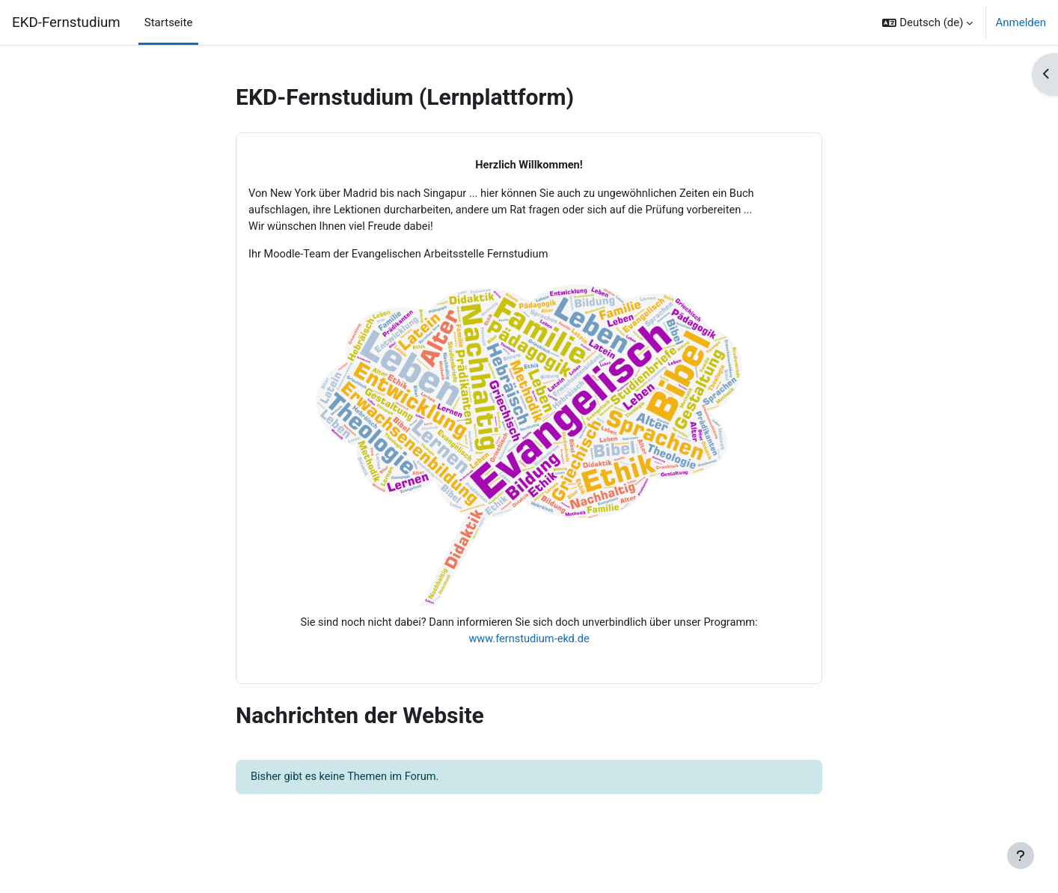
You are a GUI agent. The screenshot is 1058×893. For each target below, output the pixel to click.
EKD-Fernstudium (66, 22)
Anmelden (1020, 22)
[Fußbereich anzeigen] (1020, 855)
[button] (927, 22)
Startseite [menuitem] (168, 22)
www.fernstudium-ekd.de (529, 642)
